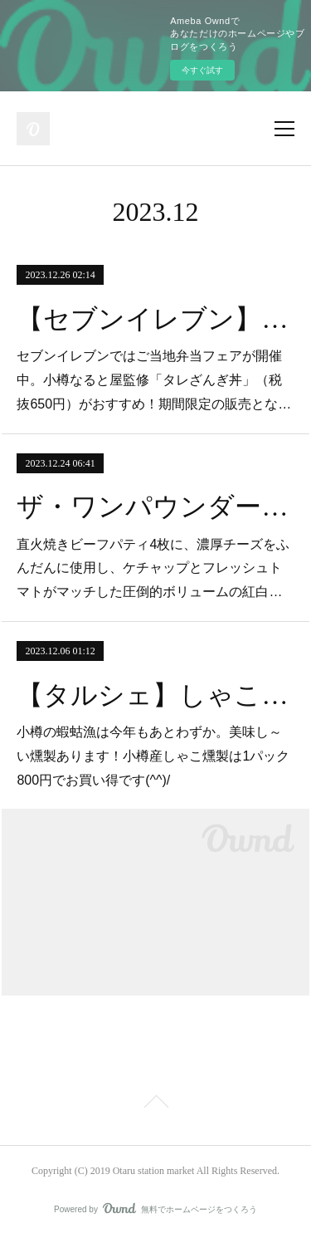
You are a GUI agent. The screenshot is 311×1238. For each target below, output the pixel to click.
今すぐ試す (202, 70)
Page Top (155, 1104)
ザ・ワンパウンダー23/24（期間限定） (155, 506)
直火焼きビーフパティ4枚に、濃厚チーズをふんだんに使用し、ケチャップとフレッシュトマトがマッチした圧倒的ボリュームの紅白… (153, 568)
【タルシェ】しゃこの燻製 (155, 695)
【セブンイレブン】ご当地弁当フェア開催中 (155, 319)
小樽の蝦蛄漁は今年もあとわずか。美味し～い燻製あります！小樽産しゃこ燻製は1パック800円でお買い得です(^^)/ (153, 756)
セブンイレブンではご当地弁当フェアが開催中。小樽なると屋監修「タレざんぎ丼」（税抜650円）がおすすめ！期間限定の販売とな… (154, 380)
